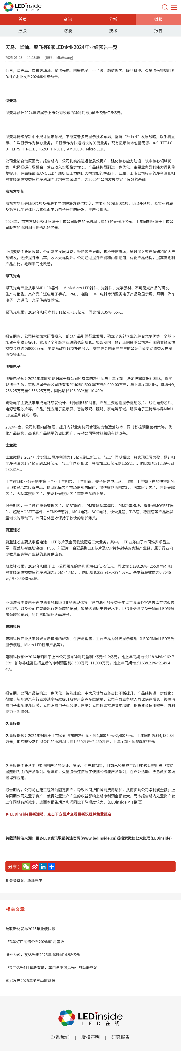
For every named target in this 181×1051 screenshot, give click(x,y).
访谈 (68, 30)
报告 (158, 30)
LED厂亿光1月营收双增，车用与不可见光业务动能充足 (51, 967)
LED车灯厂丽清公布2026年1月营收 (34, 941)
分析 (113, 19)
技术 (113, 30)
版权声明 (90, 1036)
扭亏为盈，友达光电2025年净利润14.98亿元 (42, 954)
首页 (22, 19)
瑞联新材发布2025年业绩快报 (30, 928)
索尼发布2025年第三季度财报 (30, 980)
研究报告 (121, 1036)
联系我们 (59, 1036)
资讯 (68, 19)
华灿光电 (34, 880)
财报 (158, 19)
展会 (22, 30)
